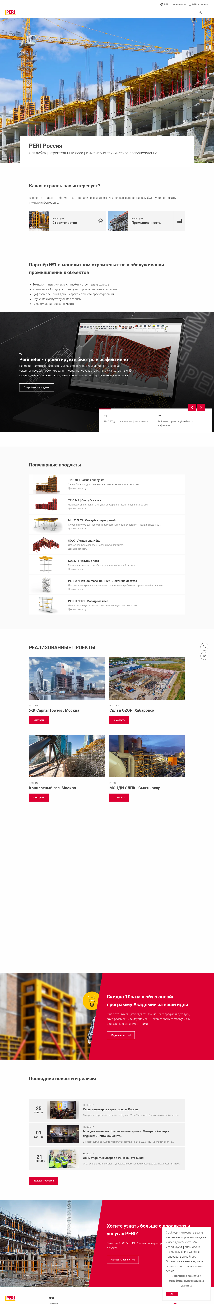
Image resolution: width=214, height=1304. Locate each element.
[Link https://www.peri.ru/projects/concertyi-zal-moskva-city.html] (67, 764)
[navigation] (107, 372)
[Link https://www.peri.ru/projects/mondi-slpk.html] (147, 764)
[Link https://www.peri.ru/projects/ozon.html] (147, 686)
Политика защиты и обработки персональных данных (186, 1280)
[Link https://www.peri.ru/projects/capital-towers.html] (67, 686)
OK (171, 1294)
